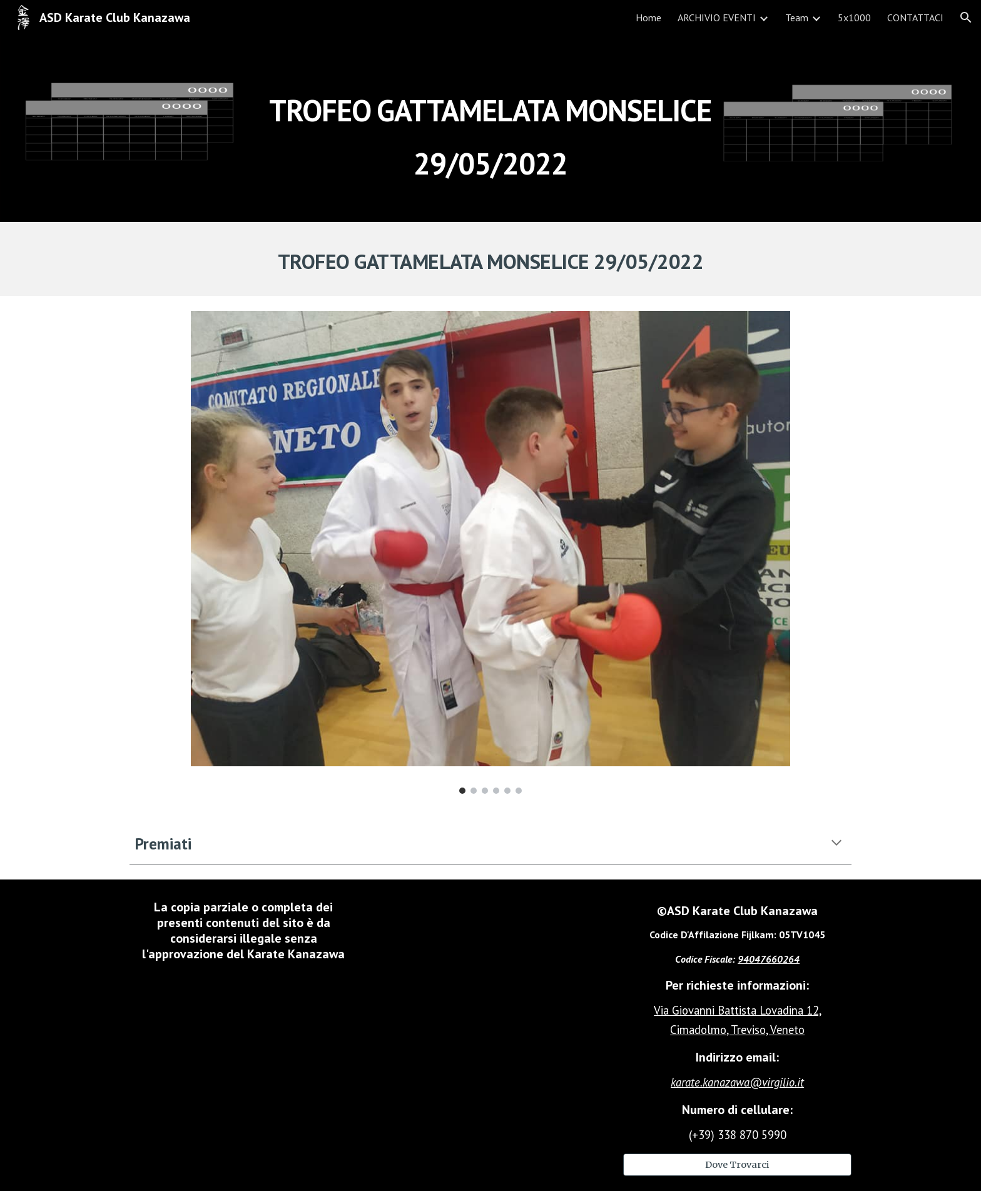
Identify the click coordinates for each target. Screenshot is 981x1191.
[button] (966, 18)
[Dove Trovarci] (737, 1164)
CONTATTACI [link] (915, 17)
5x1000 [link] (854, 17)
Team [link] (796, 17)
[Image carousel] (490, 552)
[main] (490, 128)
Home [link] (648, 17)
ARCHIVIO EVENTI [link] (717, 17)
